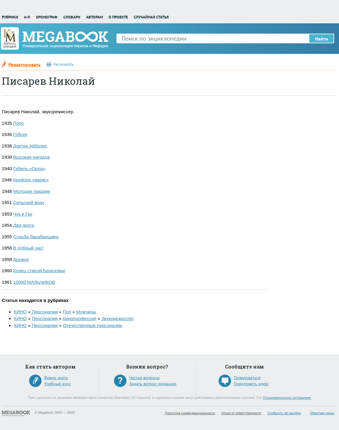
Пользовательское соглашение (287, 397)
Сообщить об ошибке (284, 413)
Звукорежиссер (117, 318)
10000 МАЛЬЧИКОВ (34, 282)
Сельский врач (28, 202)
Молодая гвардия (31, 191)
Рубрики (10, 17)
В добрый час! (28, 247)
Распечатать (63, 64)
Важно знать (56, 377)
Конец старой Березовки (39, 270)
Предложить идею (251, 383)
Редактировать (24, 64)
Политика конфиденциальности (190, 413)
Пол (67, 311)
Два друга (23, 225)
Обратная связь (322, 413)
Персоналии (45, 311)
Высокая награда (31, 157)
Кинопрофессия (79, 318)
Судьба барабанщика (36, 236)
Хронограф (46, 17)
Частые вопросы (144, 377)
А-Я (27, 17)
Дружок (21, 259)
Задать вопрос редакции (152, 383)
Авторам (94, 17)
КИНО (20, 311)
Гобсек (20, 134)
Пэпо (18, 123)
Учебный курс (57, 383)
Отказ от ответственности (241, 413)
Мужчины (86, 311)
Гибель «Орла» (29, 168)
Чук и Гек (22, 214)
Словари (71, 17)
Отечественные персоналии (92, 325)
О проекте (118, 17)
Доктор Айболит (30, 145)
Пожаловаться (247, 377)
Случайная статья (151, 17)
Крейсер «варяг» (31, 179)
